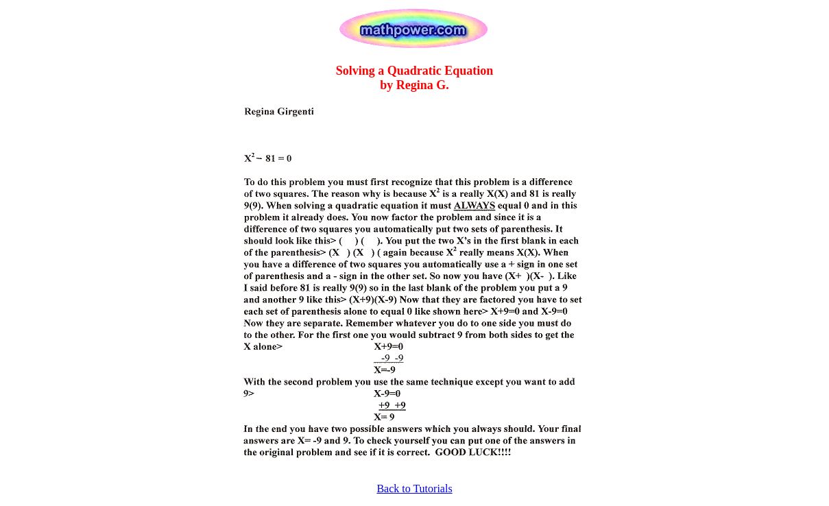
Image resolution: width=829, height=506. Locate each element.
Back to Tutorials (414, 488)
